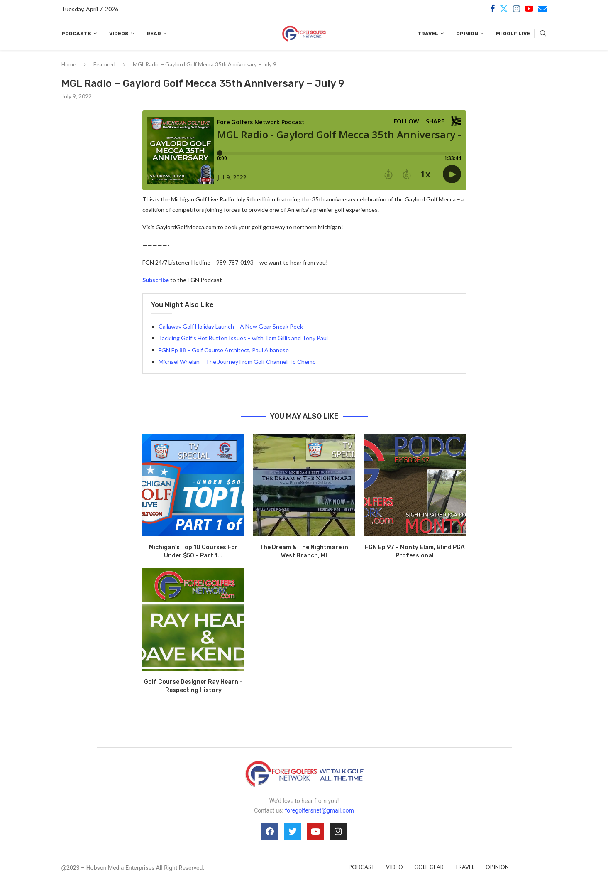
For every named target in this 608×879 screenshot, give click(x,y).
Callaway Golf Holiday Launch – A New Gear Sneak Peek (231, 326)
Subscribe (155, 279)
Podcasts (76, 34)
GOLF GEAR (429, 867)
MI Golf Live (513, 34)
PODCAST (362, 867)
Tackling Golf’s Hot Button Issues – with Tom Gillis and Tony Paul (243, 337)
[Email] (542, 8)
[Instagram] (516, 8)
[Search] (543, 33)
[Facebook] (492, 8)
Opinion (467, 34)
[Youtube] (529, 8)
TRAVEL (464, 867)
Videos (119, 34)
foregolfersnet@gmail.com (319, 810)
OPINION (497, 867)
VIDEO (394, 867)
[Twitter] (503, 8)
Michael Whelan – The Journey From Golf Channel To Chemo (237, 361)
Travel (428, 34)
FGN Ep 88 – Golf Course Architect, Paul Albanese (224, 350)
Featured (104, 64)
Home (68, 64)
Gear (154, 34)
